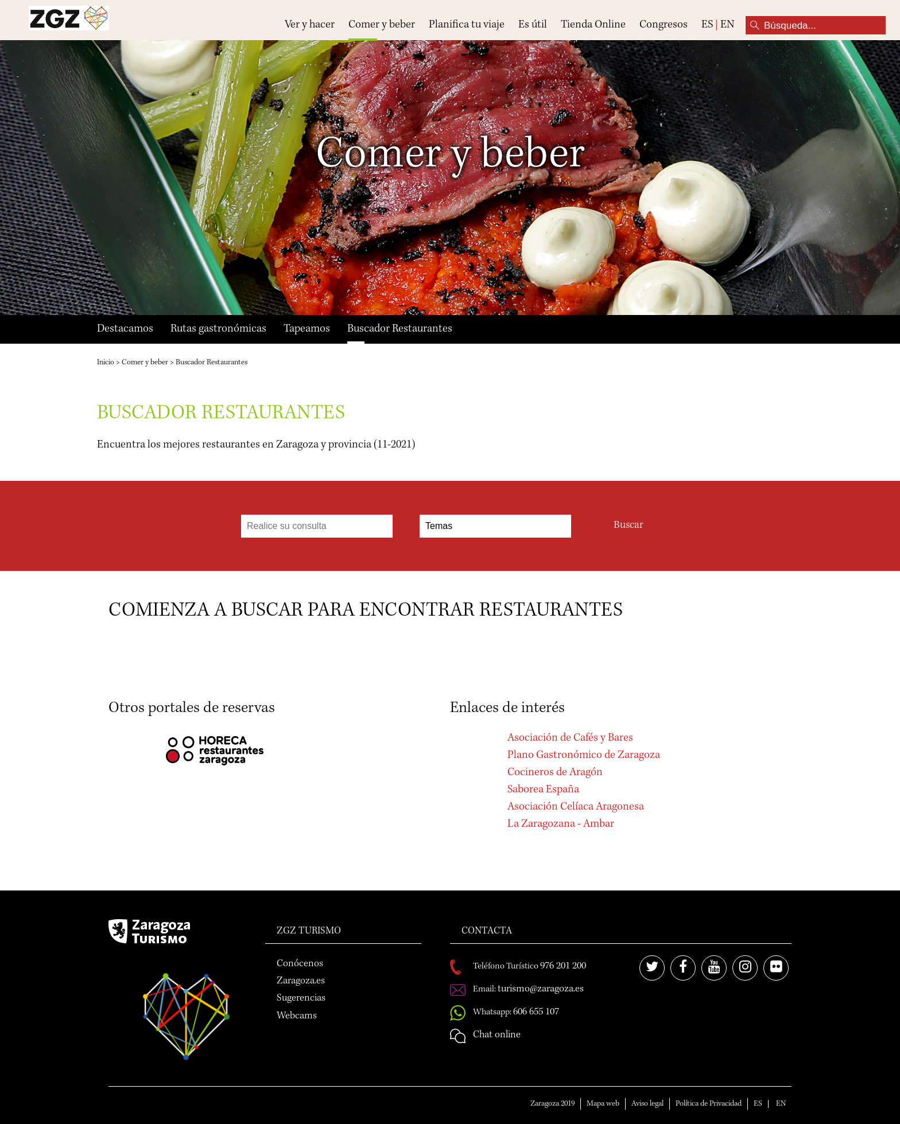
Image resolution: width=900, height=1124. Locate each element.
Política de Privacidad (709, 1104)
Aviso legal (647, 1104)
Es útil (532, 25)
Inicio (105, 363)
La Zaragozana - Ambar (560, 824)
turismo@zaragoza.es (541, 989)
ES (707, 25)
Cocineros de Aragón (555, 773)
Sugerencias (301, 998)
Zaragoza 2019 (552, 1104)
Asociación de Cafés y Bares (570, 738)
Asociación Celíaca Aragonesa (575, 807)
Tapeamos (307, 329)
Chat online (497, 1035)
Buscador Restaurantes (399, 329)
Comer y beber (381, 25)
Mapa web (603, 1104)
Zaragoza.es (301, 981)
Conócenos (300, 964)
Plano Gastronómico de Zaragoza (583, 755)
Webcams (297, 1016)
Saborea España (543, 790)
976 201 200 (563, 966)
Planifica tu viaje (467, 25)
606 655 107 (536, 1012)
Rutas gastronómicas (218, 329)
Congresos (663, 25)
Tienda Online (593, 25)
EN (727, 25)
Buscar (628, 525)
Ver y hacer (310, 25)
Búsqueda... (755, 25)
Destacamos (125, 329)
